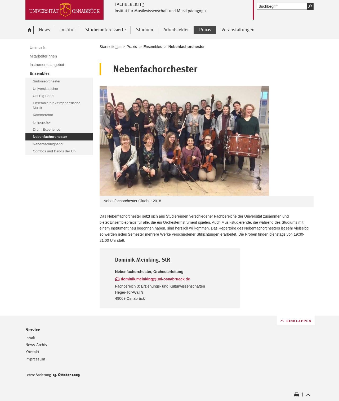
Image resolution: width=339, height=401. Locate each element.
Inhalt (30, 337)
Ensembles (152, 47)
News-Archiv (36, 344)
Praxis (132, 47)
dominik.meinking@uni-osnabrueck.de (155, 279)
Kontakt (32, 351)
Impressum (35, 359)
